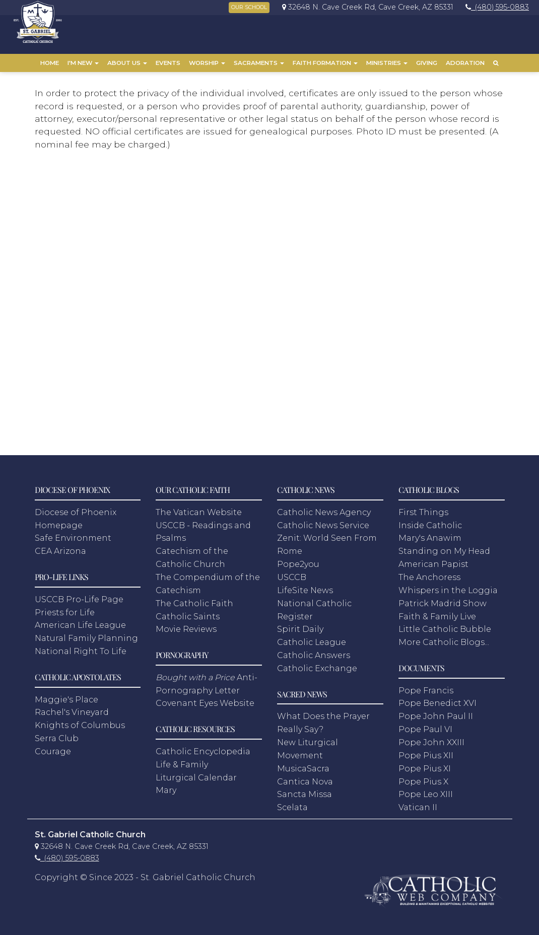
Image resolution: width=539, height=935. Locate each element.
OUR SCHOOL (249, 7)
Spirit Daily (300, 624)
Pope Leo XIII (425, 790)
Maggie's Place (66, 694)
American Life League (80, 620)
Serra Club (57, 734)
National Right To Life (80, 647)
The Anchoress (429, 573)
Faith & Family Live (437, 611)
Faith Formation (325, 62)
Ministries (387, 62)
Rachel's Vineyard (72, 707)
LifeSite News (305, 586)
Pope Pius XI (424, 763)
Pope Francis (425, 685)
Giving (426, 62)
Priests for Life (65, 607)
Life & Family (182, 760)
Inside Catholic (430, 520)
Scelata (292, 803)
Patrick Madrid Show (442, 598)
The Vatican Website (199, 508)
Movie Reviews (186, 624)
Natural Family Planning (86, 633)
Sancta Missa (304, 790)
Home (49, 62)
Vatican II (417, 803)
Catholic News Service (323, 520)
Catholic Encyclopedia (203, 747)
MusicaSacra (303, 763)
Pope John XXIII (431, 738)
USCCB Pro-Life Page (79, 595)
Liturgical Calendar (196, 772)
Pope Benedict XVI (437, 698)
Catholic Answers (313, 651)
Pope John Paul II (435, 711)
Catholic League (311, 637)
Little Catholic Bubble (444, 624)
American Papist (433, 559)
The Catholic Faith (194, 598)
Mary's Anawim (429, 533)
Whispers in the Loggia (448, 586)
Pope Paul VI (425, 725)
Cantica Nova (305, 776)
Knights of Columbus (80, 721)
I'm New (83, 62)
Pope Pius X (423, 776)
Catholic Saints (188, 611)
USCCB (291, 573)
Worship (207, 62)
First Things (423, 508)
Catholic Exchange (317, 664)
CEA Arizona (60, 546)
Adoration (465, 62)
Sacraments (259, 62)
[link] (365, 7)
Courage (53, 747)
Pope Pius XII (425, 751)
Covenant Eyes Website (205, 698)
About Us (127, 62)
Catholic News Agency (324, 508)
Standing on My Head (444, 546)
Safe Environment (73, 533)
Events (168, 62)
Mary (166, 785)
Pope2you (298, 559)
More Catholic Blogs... (443, 637)
